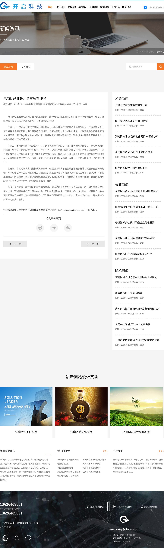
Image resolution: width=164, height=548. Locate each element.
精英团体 (104, 7)
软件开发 (126, 542)
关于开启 (61, 7)
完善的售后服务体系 (91, 468)
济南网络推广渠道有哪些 (128, 293)
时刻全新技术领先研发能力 (94, 460)
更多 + (105, 451)
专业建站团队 (63, 464)
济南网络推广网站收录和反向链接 (133, 254)
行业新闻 (160, 52)
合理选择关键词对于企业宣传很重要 (135, 222)
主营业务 (72, 7)
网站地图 (3, 544)
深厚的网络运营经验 (91, 472)
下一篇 (93, 244)
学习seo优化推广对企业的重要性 (132, 324)
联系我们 (126, 7)
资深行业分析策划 (65, 468)
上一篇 (15, 244)
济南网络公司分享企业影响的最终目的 (136, 277)
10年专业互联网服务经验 (67, 460)
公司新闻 (25, 67)
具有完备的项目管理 (91, 464)
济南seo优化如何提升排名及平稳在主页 (136, 207)
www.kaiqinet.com (63, 104)
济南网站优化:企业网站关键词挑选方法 (136, 191)
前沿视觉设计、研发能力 (67, 476)
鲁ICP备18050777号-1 (133, 538)
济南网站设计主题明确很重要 (131, 167)
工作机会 (115, 7)
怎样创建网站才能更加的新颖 (131, 105)
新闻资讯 (93, 7)
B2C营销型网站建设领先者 (68, 472)
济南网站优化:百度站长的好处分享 (134, 152)
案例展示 (82, 7)
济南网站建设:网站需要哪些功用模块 (135, 238)
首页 (50, 7)
